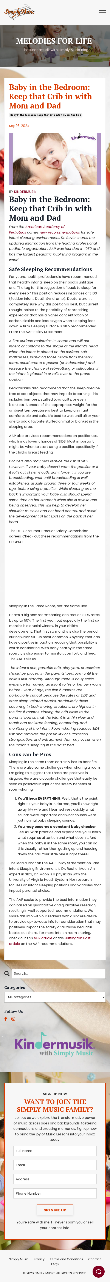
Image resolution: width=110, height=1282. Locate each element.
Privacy (39, 1259)
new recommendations (60, 232)
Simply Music (19, 1259)
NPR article (43, 938)
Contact (94, 1259)
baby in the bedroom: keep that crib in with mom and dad (45, 115)
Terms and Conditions (66, 1259)
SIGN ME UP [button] (55, 1210)
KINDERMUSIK (25, 191)
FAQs (55, 1264)
